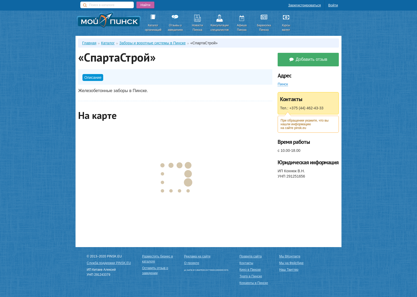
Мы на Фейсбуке (291, 263)
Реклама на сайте (197, 256)
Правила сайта (250, 256)
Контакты (246, 263)
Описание (92, 77)
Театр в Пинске (250, 276)
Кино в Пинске (250, 270)
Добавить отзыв (308, 59)
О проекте (191, 263)
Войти (333, 5)
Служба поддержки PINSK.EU (109, 263)
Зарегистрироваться (304, 5)
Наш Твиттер (288, 270)
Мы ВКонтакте (290, 256)
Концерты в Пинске (253, 283)
